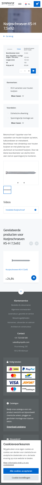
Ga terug (8, 36)
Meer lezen (16, 96)
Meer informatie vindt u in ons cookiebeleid (16, 464)
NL (27, 4)
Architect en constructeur (21, 326)
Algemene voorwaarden (21, 309)
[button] (19, 183)
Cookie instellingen (21, 477)
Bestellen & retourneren (21, 305)
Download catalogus (16, 426)
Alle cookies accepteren (21, 470)
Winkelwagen (37, 4)
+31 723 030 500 (21, 338)
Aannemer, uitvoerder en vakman (21, 322)
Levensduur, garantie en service (21, 313)
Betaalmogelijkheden (21, 318)
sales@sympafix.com (21, 342)
